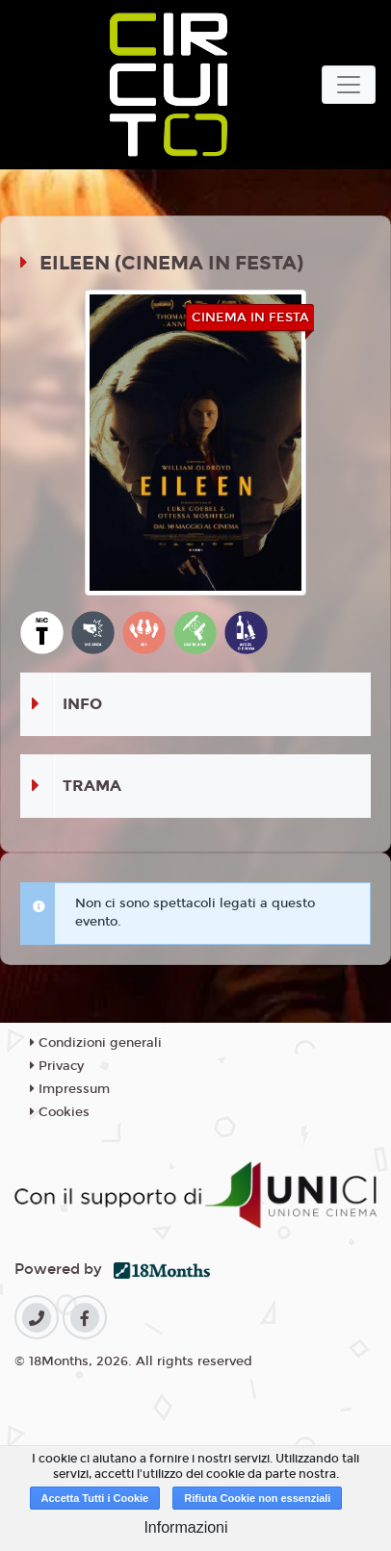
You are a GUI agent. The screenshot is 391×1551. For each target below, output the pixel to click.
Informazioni (185, 1527)
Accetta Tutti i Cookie (95, 1498)
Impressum (70, 1089)
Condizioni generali (96, 1043)
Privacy (57, 1066)
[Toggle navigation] (349, 84)
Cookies (60, 1112)
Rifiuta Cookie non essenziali (257, 1498)
